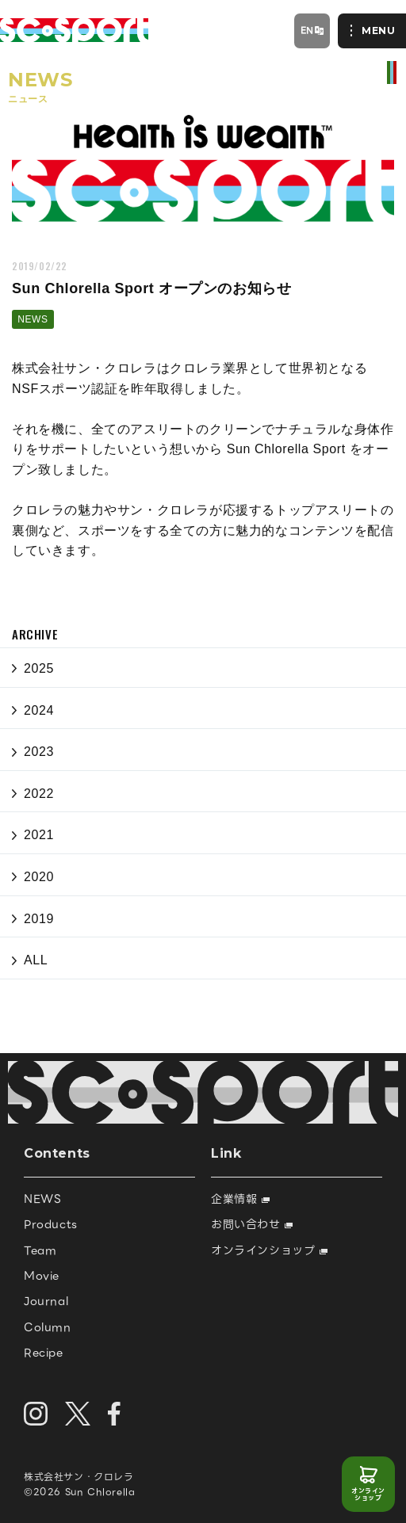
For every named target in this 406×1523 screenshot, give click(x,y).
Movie (41, 1275)
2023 (39, 751)
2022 (39, 793)
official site (391, 72)
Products (51, 1224)
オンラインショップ (368, 1495)
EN (307, 30)
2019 (39, 919)
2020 (39, 877)
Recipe (43, 1352)
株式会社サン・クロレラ (79, 1476)
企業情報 (240, 1199)
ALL (36, 960)
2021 (39, 835)
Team (40, 1250)
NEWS (32, 319)
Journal (46, 1301)
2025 (39, 668)
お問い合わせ (252, 1224)
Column (47, 1327)
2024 (39, 710)
